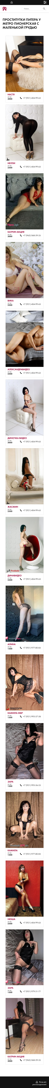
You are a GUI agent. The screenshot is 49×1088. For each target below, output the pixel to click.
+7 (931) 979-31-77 (32, 992)
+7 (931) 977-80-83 (32, 648)
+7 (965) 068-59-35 (32, 236)
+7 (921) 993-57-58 (32, 717)
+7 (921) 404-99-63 (32, 98)
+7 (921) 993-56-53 (32, 785)
